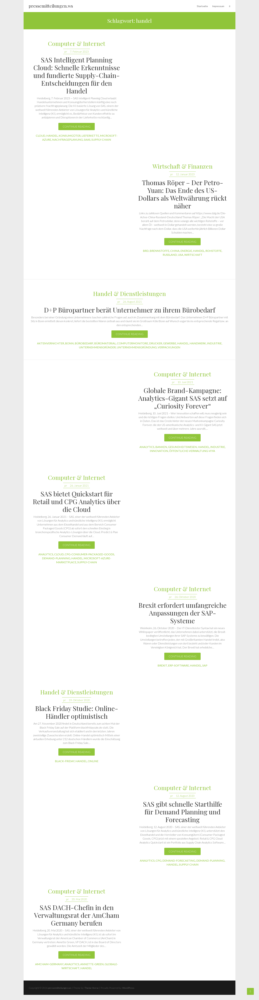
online (93, 761)
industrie (214, 343)
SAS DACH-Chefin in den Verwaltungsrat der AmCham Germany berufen (76, 915)
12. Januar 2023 (185, 174)
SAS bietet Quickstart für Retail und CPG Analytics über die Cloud (77, 501)
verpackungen (169, 347)
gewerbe (169, 343)
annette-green (92, 964)
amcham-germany (49, 964)
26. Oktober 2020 (185, 596)
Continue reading (76, 126)
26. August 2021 (132, 301)
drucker (155, 343)
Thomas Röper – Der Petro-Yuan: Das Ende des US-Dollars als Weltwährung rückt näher (182, 194)
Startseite (202, 6)
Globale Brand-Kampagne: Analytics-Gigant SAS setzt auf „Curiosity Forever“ (182, 398)
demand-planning (56, 558)
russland (170, 254)
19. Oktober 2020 (79, 700)
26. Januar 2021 (79, 485)
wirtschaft (193, 254)
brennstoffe (159, 250)
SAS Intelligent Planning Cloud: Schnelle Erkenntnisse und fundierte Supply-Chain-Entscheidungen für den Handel (76, 75)
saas (87, 139)
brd (146, 250)
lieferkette (90, 135)
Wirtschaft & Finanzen (183, 166)
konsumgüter (70, 135)
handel (52, 135)
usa (180, 254)
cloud (40, 135)
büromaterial (105, 343)
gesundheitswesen (182, 446)
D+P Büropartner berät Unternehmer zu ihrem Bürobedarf (129, 309)
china (174, 250)
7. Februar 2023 (79, 51)
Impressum (218, 6)
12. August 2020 (185, 795)
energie (186, 250)
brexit (162, 665)
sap (204, 665)
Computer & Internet (76, 43)
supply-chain (101, 139)
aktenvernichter (50, 343)
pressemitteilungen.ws (51, 6)
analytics (146, 446)
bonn (69, 343)
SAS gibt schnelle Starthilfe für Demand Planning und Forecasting (182, 812)
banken (161, 446)
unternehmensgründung (137, 347)
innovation (159, 450)
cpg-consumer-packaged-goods (89, 554)
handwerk (198, 343)
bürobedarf (84, 343)
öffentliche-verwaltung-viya (192, 450)
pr (65, 51)
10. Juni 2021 (185, 382)
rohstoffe (213, 250)
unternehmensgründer (97, 347)
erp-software (178, 665)
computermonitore (132, 343)
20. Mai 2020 (79, 899)
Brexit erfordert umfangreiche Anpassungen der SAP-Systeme (182, 613)
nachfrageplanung (67, 139)
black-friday (64, 761)
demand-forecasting (178, 860)
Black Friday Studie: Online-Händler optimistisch (76, 712)
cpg (158, 860)
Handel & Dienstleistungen (129, 293)
